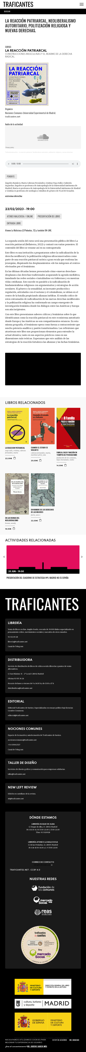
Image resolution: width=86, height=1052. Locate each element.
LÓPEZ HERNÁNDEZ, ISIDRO (65, 460)
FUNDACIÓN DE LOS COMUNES (66, 458)
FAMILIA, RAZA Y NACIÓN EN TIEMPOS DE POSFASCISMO (67, 453)
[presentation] (4, 557)
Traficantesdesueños (11, 152)
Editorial (16, 701)
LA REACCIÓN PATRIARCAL (26, 50)
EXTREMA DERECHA (13, 196)
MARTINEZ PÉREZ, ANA (38, 455)
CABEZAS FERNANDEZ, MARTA (15, 452)
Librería (15, 623)
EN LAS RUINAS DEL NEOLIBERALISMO (12, 519)
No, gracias (74, 1039)
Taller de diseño (22, 763)
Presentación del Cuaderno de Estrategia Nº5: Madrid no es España (38, 577)
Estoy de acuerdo (59, 1039)
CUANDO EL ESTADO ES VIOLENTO (39, 448)
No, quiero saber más (37, 1046)
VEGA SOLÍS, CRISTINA (12, 451)
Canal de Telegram (15, 646)
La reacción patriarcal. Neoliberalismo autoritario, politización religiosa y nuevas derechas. (46, 152)
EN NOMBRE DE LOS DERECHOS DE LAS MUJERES (42, 510)
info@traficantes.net (43, 865)
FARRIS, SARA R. (35, 515)
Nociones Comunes (25, 729)
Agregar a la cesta (14, 458)
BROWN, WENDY (10, 523)
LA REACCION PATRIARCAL (15, 448)
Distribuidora (20, 660)
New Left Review (22, 787)
